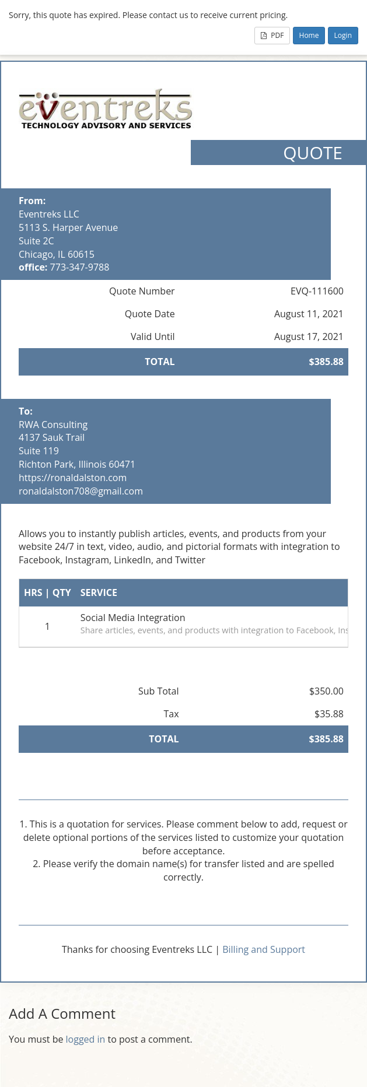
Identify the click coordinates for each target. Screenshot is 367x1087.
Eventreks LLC (49, 214)
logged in (86, 1039)
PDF (272, 35)
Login (343, 35)
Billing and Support (263, 949)
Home (309, 35)
